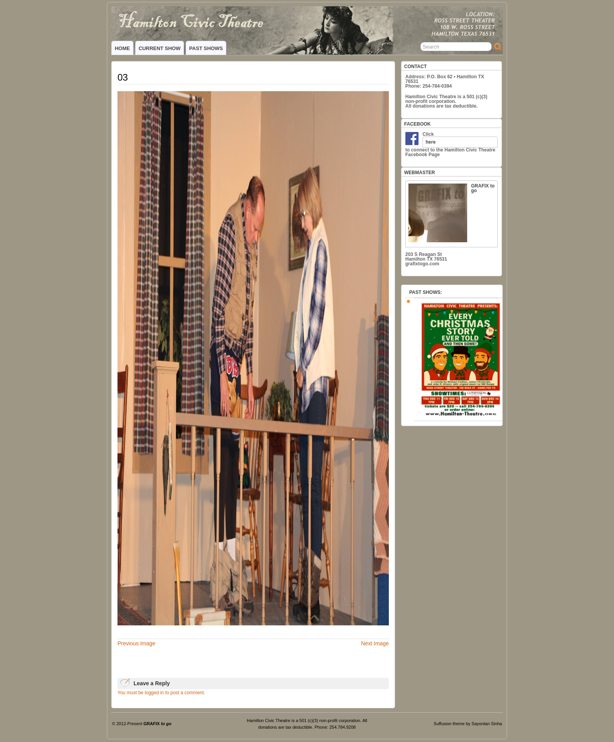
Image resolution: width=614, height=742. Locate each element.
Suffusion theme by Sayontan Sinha (467, 723)
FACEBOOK (417, 124)
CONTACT (415, 66)
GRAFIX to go (451, 212)
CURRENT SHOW (160, 48)
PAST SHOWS (206, 48)
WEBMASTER (419, 172)
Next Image (375, 643)
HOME (122, 48)
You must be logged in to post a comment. (161, 692)
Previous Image (136, 643)
